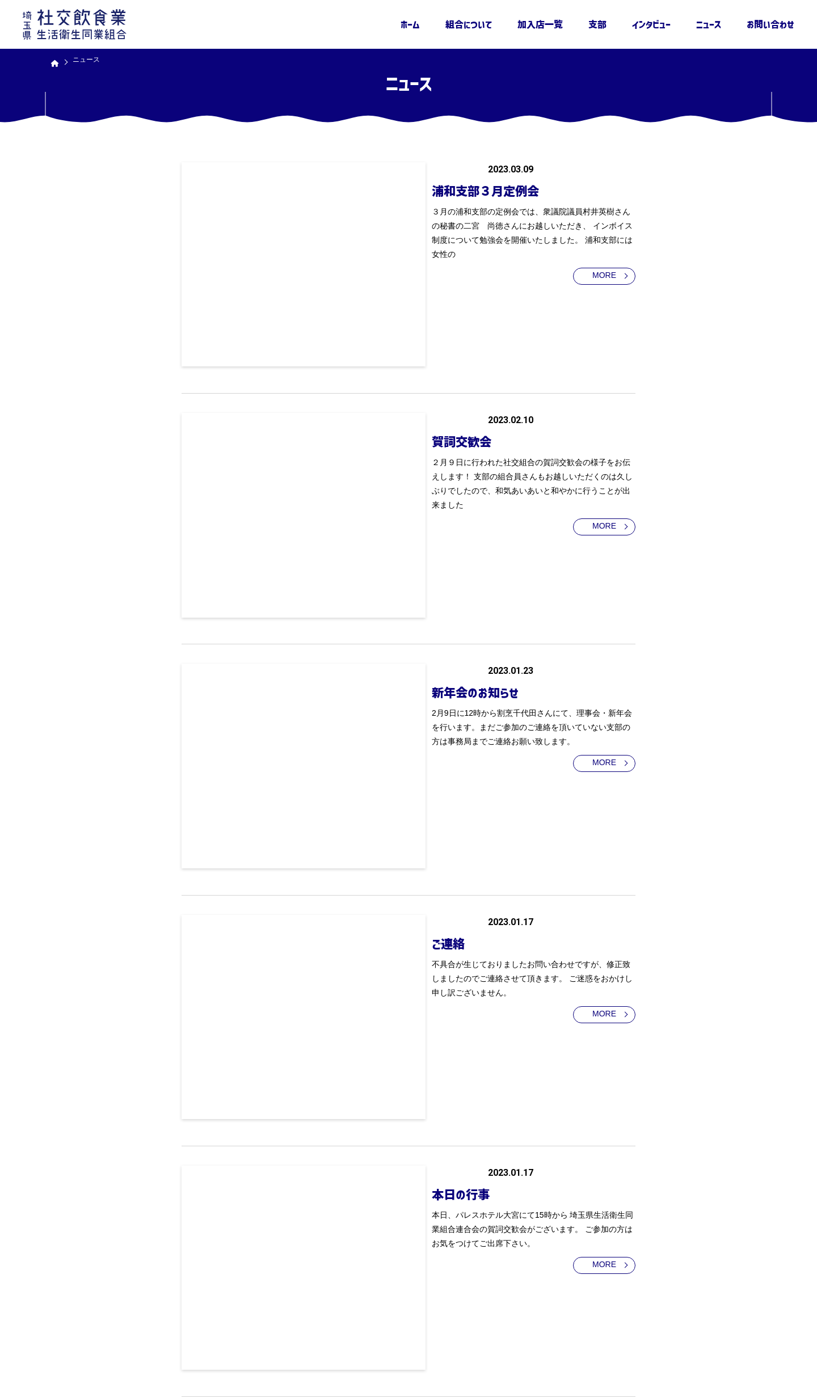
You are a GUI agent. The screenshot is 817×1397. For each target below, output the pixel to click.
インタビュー (651, 24)
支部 (597, 24)
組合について (468, 24)
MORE (587, 263)
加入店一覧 (540, 24)
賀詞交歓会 (369, 341)
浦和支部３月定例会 (396, 189)
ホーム (410, 24)
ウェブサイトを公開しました (404, 1070)
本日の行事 (368, 776)
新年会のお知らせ (384, 494)
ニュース (708, 24)
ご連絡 (353, 635)
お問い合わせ (770, 24)
